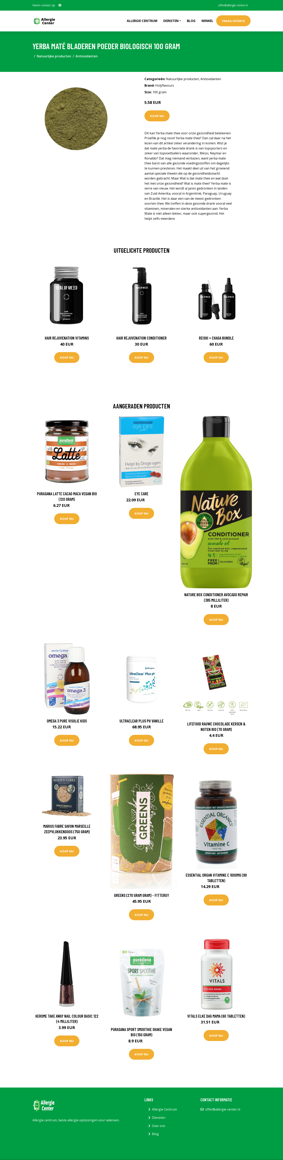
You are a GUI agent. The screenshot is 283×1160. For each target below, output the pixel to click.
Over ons (158, 1126)
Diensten (158, 1117)
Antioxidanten (86, 56)
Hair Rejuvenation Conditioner (141, 337)
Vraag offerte (233, 21)
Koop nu (157, 116)
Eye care (141, 493)
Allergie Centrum (142, 21)
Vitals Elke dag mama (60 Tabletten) (216, 1016)
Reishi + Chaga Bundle (216, 337)
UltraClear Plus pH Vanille (141, 720)
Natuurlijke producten (54, 56)
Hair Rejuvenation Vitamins (67, 337)
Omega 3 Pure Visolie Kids (67, 720)
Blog (191, 21)
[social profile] (60, 5)
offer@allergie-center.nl (232, 5)
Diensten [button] (171, 21)
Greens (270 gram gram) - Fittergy (141, 895)
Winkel (207, 21)
